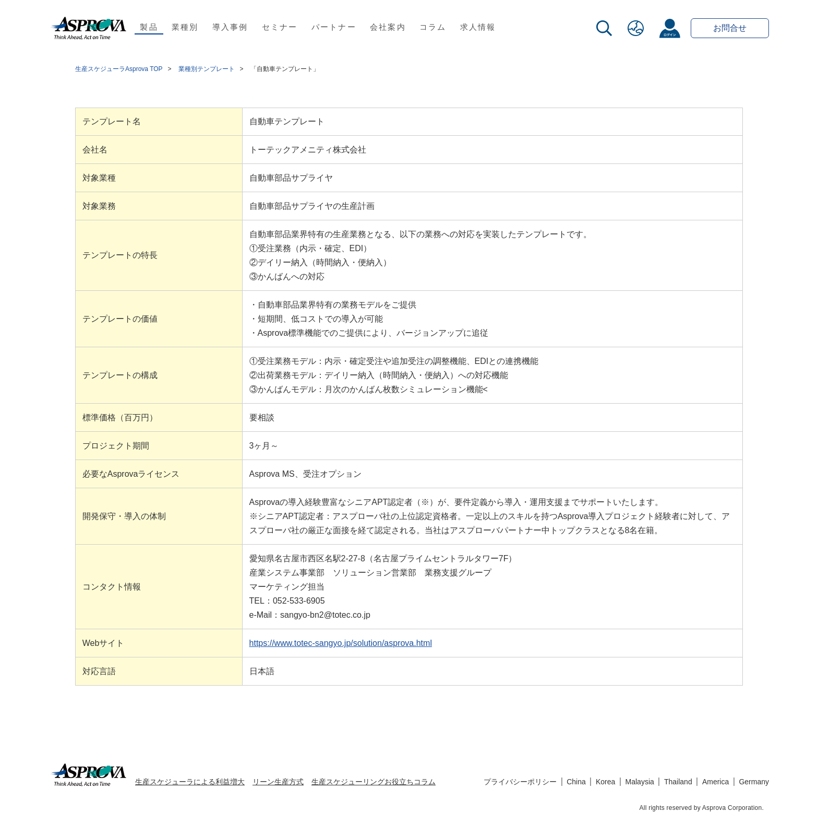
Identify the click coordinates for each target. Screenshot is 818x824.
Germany (754, 782)
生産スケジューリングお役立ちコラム (373, 782)
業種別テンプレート (206, 69)
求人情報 (478, 26)
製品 (149, 26)
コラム (433, 26)
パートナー (333, 26)
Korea (605, 782)
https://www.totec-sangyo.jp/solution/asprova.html (340, 643)
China (576, 782)
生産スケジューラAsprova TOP (119, 69)
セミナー (280, 26)
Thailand (678, 782)
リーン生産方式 (278, 782)
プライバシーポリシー (520, 782)
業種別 (185, 26)
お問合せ (730, 27)
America (715, 782)
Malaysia (639, 782)
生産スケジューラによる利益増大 (190, 782)
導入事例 (230, 26)
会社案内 (388, 26)
